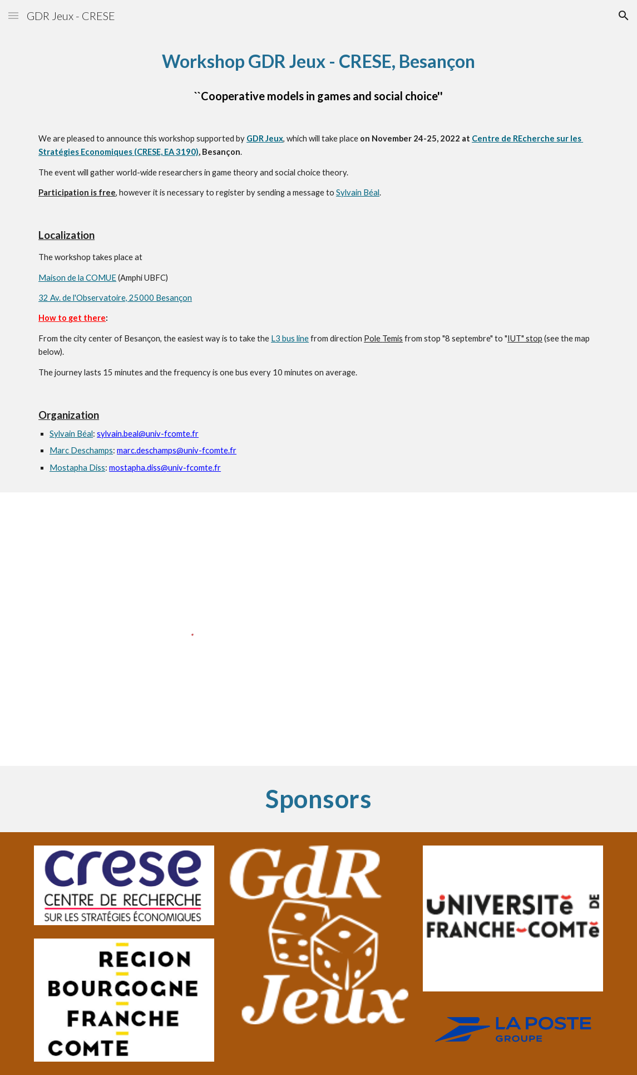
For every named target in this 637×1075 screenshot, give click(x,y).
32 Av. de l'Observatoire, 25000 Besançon (115, 297)
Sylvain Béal (357, 192)
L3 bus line (290, 338)
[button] (13, 15)
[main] (318, 262)
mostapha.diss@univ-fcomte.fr (165, 467)
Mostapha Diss (77, 467)
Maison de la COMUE (77, 277)
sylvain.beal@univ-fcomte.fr (148, 433)
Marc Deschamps (81, 450)
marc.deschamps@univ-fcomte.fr (176, 450)
